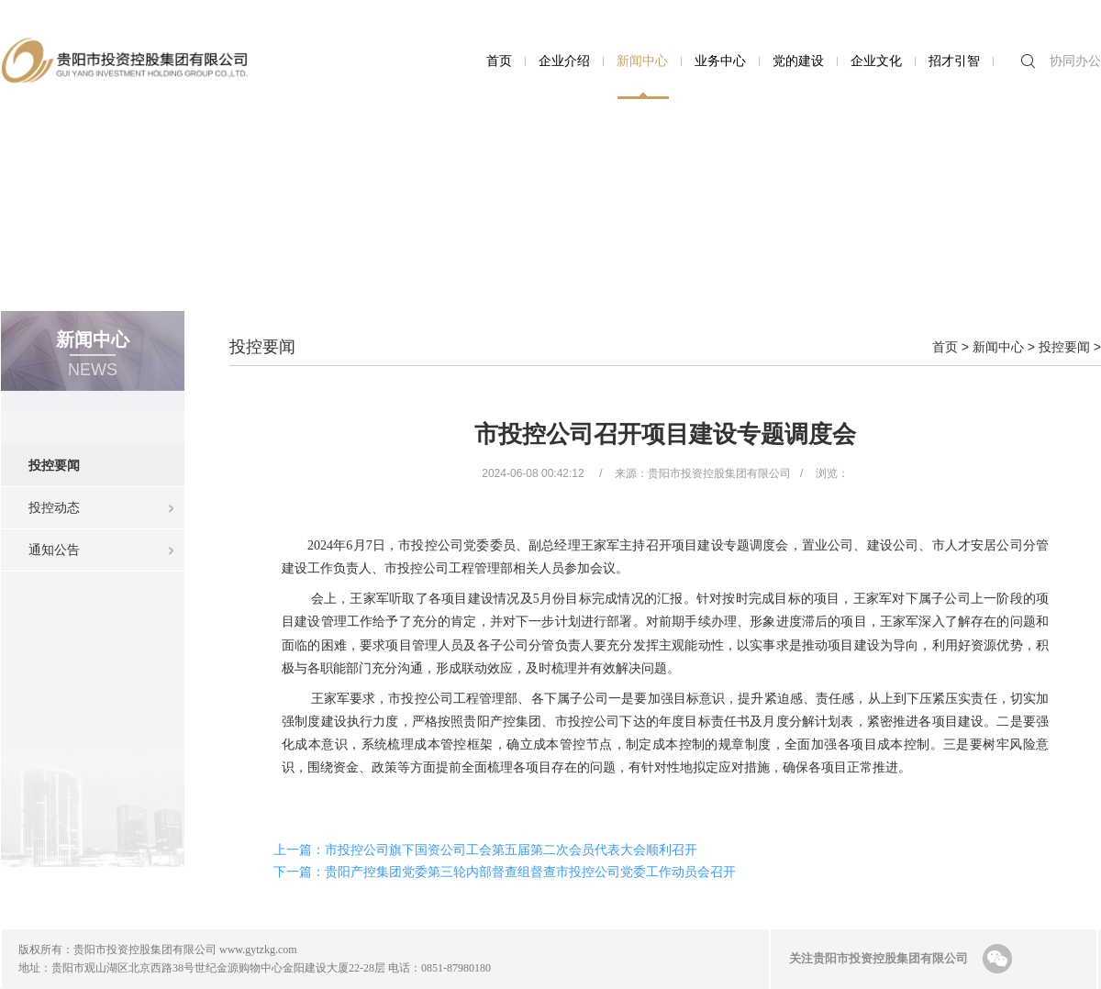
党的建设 (798, 60)
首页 (499, 60)
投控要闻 (106, 458)
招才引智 (954, 60)
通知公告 (54, 549)
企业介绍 (564, 60)
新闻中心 (642, 60)
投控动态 (54, 507)
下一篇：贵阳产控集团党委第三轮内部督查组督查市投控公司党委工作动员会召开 (504, 871)
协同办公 (1075, 60)
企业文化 (876, 60)
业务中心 (720, 60)
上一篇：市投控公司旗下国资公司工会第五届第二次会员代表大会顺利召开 (485, 849)
